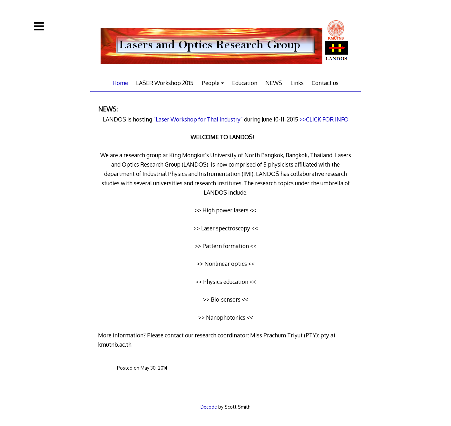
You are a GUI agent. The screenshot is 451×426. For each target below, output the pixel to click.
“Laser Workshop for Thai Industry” (198, 119)
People (211, 82)
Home (120, 82)
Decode (209, 407)
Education (244, 82)
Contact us (325, 82)
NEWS (273, 82)
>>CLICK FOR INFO (323, 119)
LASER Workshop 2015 (164, 82)
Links (297, 82)
